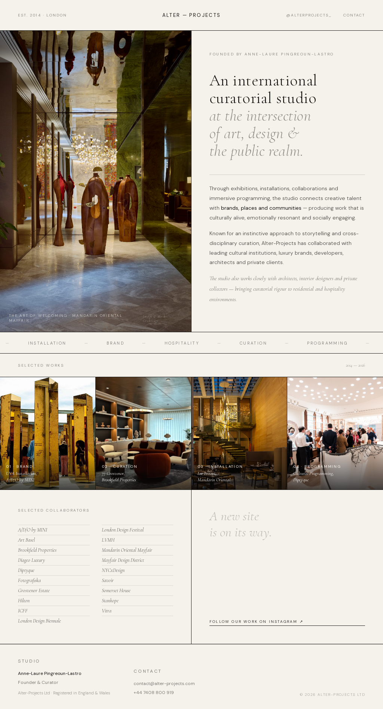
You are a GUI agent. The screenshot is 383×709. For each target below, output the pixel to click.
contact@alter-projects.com (164, 684)
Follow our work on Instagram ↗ (256, 621)
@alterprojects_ (308, 15)
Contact (354, 15)
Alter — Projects (191, 15)
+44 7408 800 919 (154, 693)
